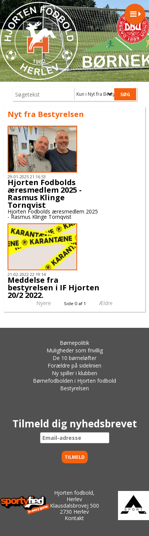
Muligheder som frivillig (75, 350)
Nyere (39, 303)
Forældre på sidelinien (74, 365)
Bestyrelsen (74, 388)
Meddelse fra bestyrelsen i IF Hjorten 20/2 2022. (53, 287)
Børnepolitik (74, 342)
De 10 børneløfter (74, 357)
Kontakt (74, 518)
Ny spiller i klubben (74, 373)
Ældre (111, 303)
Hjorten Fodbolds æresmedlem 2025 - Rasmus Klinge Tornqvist (45, 193)
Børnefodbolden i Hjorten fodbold (74, 380)
